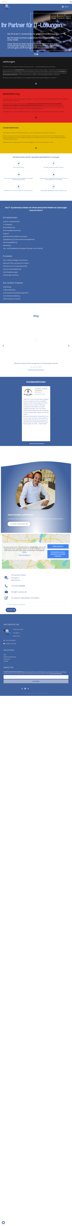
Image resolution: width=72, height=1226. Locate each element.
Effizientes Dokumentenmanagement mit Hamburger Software (36, 363)
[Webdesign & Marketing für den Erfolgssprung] (53, 187)
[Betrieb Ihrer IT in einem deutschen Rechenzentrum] (18, 187)
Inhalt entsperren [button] (58, 546)
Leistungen (9, 61)
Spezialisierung (11, 93)
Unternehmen (11, 127)
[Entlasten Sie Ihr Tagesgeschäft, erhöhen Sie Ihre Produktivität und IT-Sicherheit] (53, 176)
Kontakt (6, 661)
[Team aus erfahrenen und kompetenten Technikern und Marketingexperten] (18, 176)
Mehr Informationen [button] (24, 555)
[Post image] (36, 340)
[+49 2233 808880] (6, 585)
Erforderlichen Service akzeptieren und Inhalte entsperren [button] (58, 554)
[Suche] (71, 2)
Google (53, 18)
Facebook (60, 18)
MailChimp (29, 672)
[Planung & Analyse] (18, 164)
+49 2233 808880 (18, 586)
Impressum (7, 659)
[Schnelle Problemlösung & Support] (53, 164)
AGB (5, 655)
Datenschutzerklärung (10, 657)
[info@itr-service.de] (6, 591)
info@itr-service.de (19, 592)
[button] (65, 6)
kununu (68, 18)
